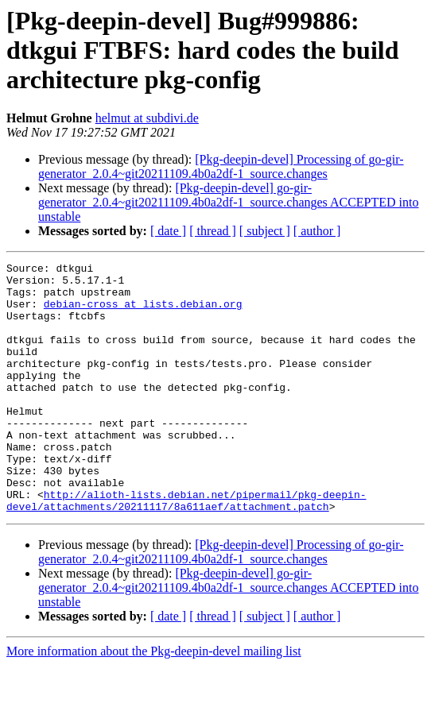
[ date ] (168, 231)
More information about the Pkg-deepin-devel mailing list (153, 701)
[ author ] (317, 231)
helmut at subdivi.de (147, 118)
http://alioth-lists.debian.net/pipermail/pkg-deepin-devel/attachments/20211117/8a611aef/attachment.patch (186, 549)
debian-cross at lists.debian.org (143, 313)
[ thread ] (212, 231)
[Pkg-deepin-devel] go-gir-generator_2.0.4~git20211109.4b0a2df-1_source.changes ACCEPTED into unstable (228, 202)
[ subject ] (264, 231)
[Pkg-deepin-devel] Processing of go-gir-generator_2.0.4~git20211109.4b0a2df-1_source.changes (221, 166)
